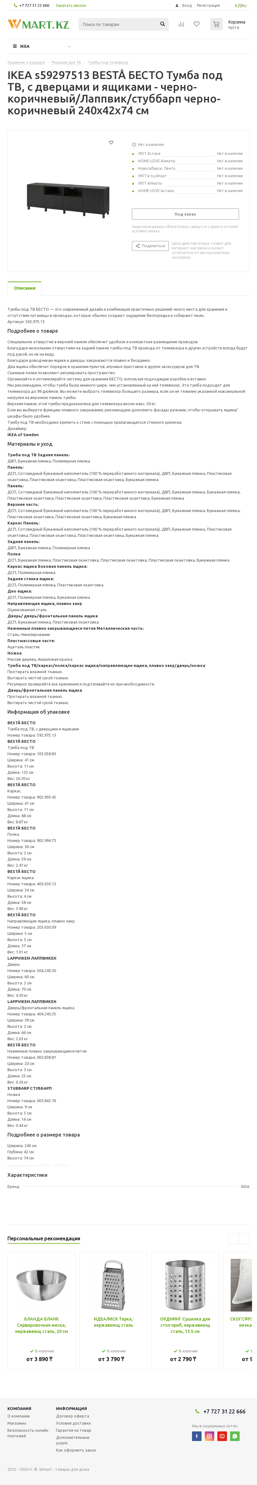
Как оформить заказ (76, 1450)
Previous (234, 1238)
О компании (18, 1416)
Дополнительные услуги (72, 1440)
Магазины (16, 1423)
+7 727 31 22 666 (34, 5)
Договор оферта (72, 1416)
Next (244, 1238)
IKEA (24, 46)
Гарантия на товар (73, 1430)
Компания (19, 1408)
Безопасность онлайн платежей (27, 1433)
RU (243, 5)
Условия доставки (73, 1423)
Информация (71, 1408)
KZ (237, 5)
